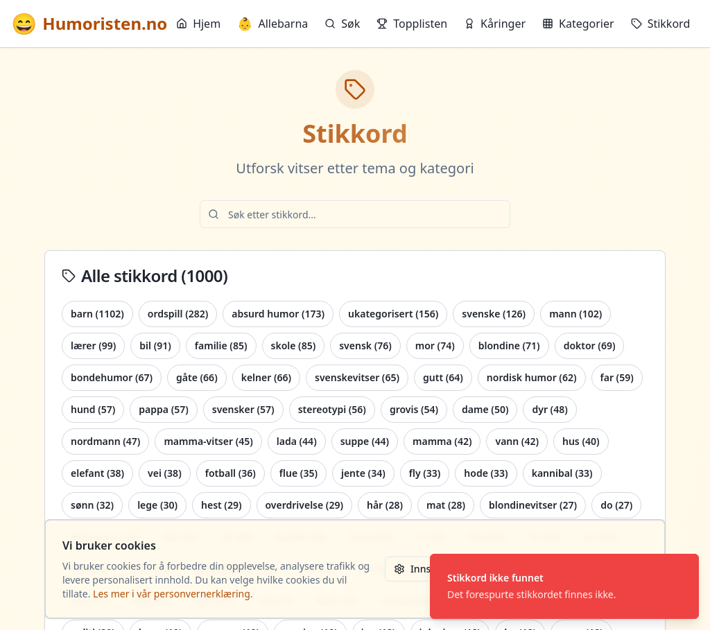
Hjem (198, 23)
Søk (342, 23)
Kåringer (495, 23)
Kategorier (578, 23)
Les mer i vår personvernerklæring (171, 593)
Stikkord (661, 23)
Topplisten (411, 23)
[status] (564, 586)
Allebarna (272, 23)
